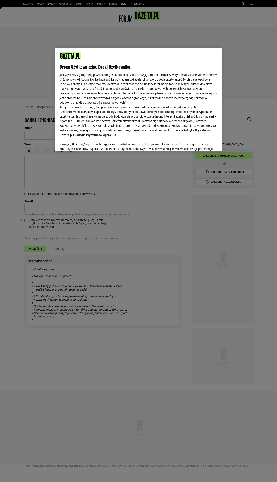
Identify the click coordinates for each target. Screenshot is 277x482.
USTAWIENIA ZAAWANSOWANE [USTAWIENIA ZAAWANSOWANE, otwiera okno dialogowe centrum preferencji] (87, 142)
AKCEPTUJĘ (203, 143)
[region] (138, 99)
